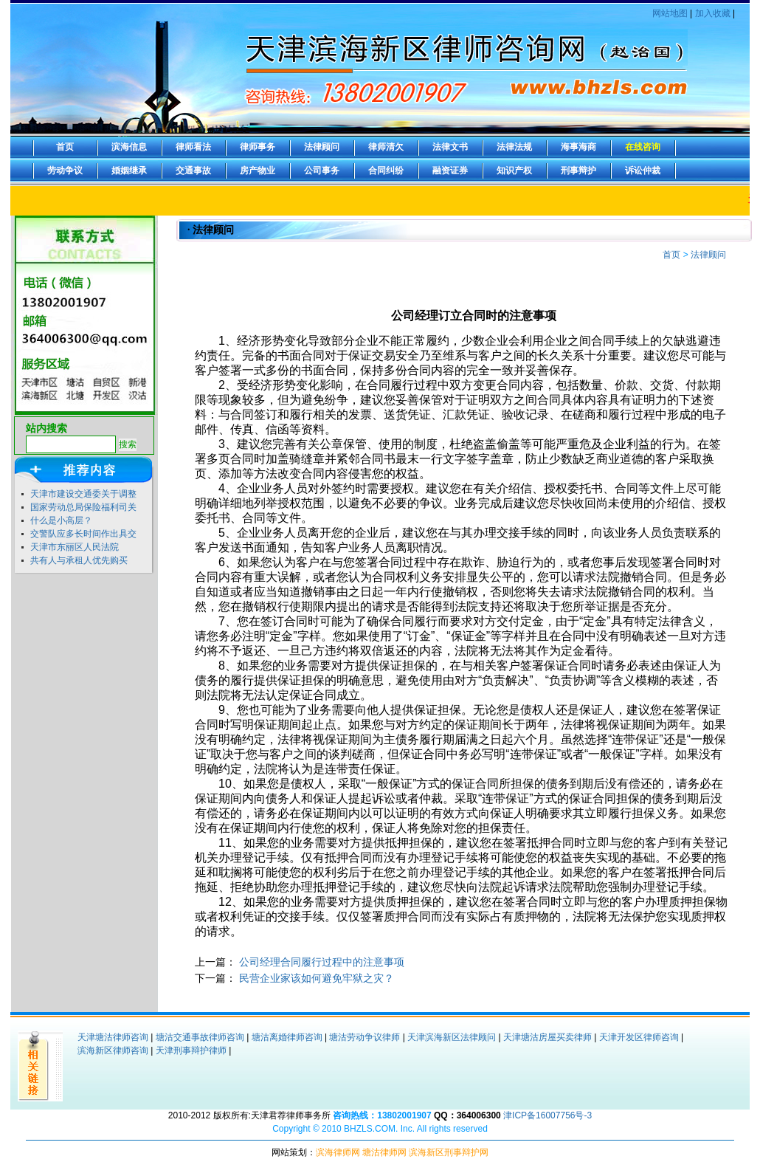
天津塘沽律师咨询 (112, 1037)
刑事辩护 (578, 170)
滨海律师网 (338, 1152)
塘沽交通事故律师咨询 (200, 1037)
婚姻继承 (129, 170)
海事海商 (578, 147)
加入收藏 (712, 13)
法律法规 (514, 147)
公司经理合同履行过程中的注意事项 (321, 962)
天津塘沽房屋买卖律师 (547, 1037)
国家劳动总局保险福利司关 (83, 507)
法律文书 (450, 147)
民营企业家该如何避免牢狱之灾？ (316, 978)
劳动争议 (65, 170)
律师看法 (193, 147)
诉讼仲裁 (642, 170)
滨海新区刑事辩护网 (448, 1152)
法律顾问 (321, 147)
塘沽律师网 (384, 1152)
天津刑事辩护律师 (191, 1050)
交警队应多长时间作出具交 (83, 534)
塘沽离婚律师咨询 (287, 1037)
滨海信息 (129, 147)
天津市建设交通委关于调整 (83, 494)
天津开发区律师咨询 (639, 1037)
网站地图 (670, 13)
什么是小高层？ (61, 520)
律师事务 (257, 147)
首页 (65, 147)
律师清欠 (386, 147)
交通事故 (193, 170)
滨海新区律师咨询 (112, 1050)
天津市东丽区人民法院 (74, 547)
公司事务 (321, 170)
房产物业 (257, 170)
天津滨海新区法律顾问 (451, 1037)
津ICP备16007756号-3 (547, 1115)
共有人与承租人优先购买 (79, 560)
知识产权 (514, 170)
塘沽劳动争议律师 (364, 1037)
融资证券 (450, 170)
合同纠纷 (386, 170)
